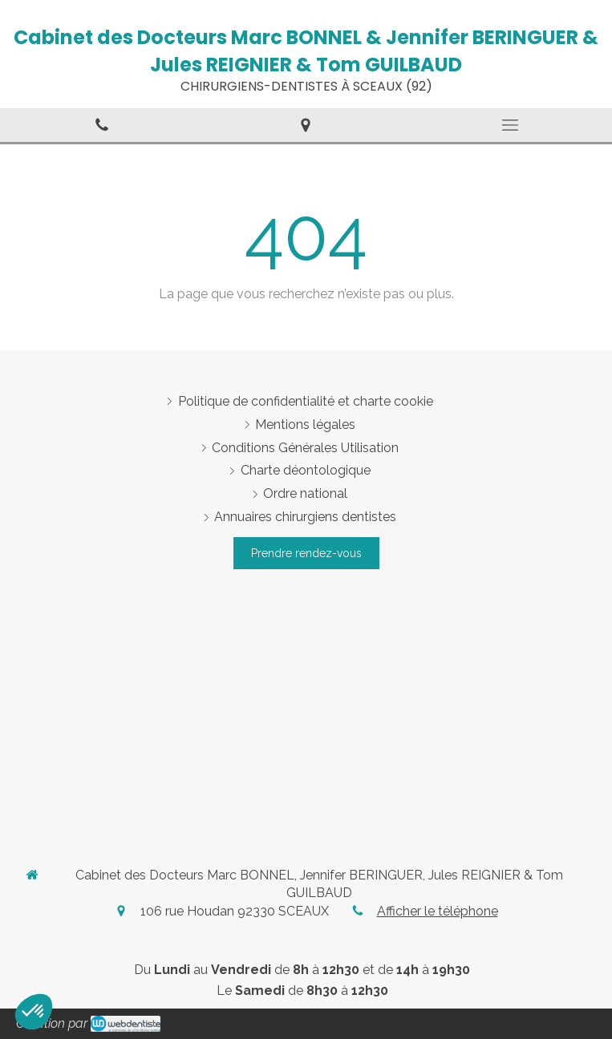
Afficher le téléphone (437, 911)
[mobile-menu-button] (510, 125)
